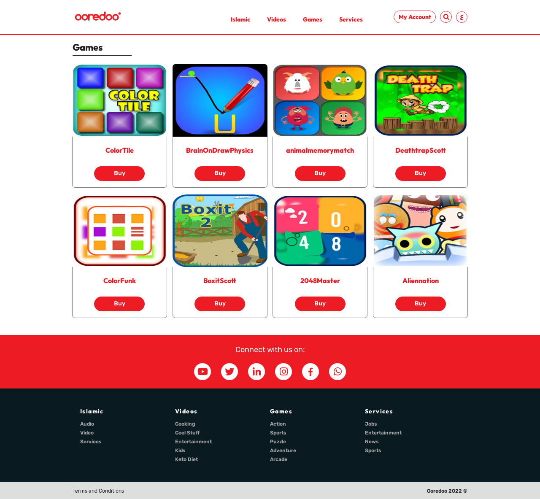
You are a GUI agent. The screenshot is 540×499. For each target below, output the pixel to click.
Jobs (371, 424)
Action (278, 424)
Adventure (283, 450)
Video (87, 433)
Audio (87, 424)
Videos (276, 19)
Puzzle (278, 442)
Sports (278, 433)
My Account (415, 17)
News (372, 442)
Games (312, 19)
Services (351, 19)
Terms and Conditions (98, 491)
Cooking (185, 424)
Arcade (278, 459)
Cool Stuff (187, 433)
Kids (180, 450)
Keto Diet (186, 459)
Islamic (240, 19)
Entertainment (193, 442)
